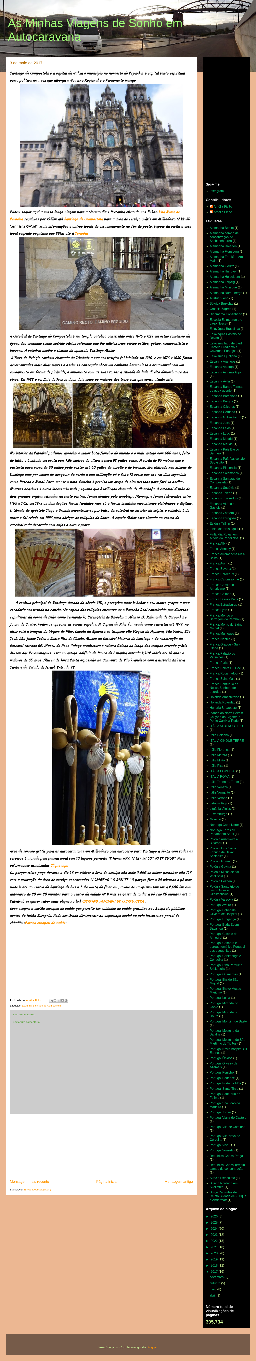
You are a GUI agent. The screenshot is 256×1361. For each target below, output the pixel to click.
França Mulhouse (222, 633)
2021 (215, 1247)
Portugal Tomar (220, 1112)
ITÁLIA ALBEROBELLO (226, 726)
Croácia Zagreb (220, 309)
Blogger (152, 1347)
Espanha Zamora (222, 513)
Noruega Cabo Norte (224, 824)
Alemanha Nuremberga (226, 293)
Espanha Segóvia (222, 487)
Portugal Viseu (220, 1145)
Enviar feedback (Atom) (37, 1189)
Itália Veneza (219, 787)
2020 (215, 1253)
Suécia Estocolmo (222, 1178)
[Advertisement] (101, 1146)
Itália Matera (218, 755)
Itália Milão (217, 760)
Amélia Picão (223, 206)
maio (213, 1289)
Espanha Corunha (222, 412)
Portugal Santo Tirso (224, 1088)
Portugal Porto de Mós (225, 1083)
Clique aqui (59, 865)
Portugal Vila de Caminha (227, 1127)
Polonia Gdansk (221, 861)
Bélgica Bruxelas (221, 303)
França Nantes (220, 639)
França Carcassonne (224, 579)
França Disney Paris (224, 599)
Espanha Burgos (221, 401)
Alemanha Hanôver (223, 271)
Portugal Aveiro (220, 905)
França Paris (219, 662)
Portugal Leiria (220, 997)
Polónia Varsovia (221, 899)
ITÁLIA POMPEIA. (222, 771)
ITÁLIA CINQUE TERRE (227, 740)
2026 (215, 1216)
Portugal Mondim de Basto (228, 1021)
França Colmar (220, 594)
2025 (215, 1222)
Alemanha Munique (223, 287)
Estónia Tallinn (220, 523)
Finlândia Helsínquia (224, 529)
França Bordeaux (222, 574)
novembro (217, 1277)
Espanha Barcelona (223, 396)
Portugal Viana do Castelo (228, 1117)
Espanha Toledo (221, 493)
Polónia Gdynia (220, 866)
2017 (215, 1271)
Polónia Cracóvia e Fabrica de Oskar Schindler (223, 852)
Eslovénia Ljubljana (223, 356)
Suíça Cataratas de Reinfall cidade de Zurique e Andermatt (228, 1196)
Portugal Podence (222, 1078)
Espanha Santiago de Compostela (41, 1005)
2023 (215, 1234)
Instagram (217, 191)
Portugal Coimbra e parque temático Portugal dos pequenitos (227, 946)
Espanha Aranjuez (222, 361)
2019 (215, 1259)
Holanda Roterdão (222, 702)
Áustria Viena (219, 298)
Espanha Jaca (220, 422)
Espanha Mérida (221, 444)
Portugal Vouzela (222, 1150)
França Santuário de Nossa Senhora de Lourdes (224, 687)
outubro (215, 1283)
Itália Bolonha (219, 735)
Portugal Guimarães (224, 974)
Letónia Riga (218, 803)
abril (213, 1295)
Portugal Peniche (222, 1072)
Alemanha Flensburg (224, 251)
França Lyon (218, 610)
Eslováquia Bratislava (225, 328)
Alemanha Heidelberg (225, 276)
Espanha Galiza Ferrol (225, 417)
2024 (215, 1228)
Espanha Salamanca (224, 473)
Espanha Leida (220, 428)
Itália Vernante (220, 792)
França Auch (218, 563)
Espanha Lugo (220, 433)
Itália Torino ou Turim (224, 782)
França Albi (217, 543)
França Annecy (220, 548)
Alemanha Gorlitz (222, 266)
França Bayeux (220, 568)
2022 (215, 1241)
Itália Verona (218, 798)
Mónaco (215, 819)
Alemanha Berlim (222, 227)
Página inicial (106, 1182)
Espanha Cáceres (222, 406)
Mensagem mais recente (29, 1182)
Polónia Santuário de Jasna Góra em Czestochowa (224, 890)
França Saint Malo (222, 678)
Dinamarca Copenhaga (226, 314)
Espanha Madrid (221, 438)
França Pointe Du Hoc (225, 668)
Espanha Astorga (222, 366)
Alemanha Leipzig (222, 282)
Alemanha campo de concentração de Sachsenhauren (224, 236)
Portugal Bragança (223, 919)
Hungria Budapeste (223, 707)
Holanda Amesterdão (224, 697)
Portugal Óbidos (221, 1058)
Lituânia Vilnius (220, 808)
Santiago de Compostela (83, 219)
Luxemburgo (218, 814)
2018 (215, 1265)
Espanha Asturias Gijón (226, 372)
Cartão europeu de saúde (45, 923)
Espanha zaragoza (223, 518)
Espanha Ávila (220, 381)
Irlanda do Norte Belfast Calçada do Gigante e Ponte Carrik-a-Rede (226, 716)
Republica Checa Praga (226, 1156)
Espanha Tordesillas (224, 498)
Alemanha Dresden (223, 246)
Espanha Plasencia (223, 467)
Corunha (81, 233)
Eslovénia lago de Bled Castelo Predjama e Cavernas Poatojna (226, 347)
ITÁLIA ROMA (219, 776)
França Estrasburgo (223, 604)
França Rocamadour (224, 673)
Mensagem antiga (178, 1182)
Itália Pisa (216, 765)
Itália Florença (220, 749)
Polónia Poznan (221, 881)
